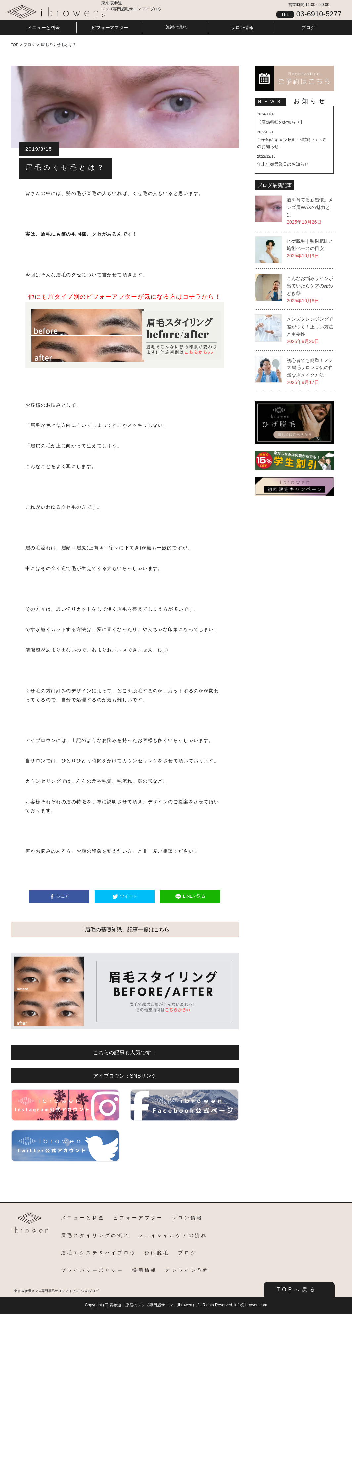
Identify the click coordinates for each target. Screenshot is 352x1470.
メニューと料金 (43, 27)
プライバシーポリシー (92, 1270)
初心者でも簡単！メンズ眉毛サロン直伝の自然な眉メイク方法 (310, 368)
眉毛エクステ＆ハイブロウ (98, 1252)
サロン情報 (242, 27)
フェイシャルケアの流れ (172, 1235)
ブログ (308, 27)
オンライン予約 (187, 1270)
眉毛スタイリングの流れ (95, 1235)
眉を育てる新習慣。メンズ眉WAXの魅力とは (310, 207)
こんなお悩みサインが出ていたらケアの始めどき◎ (310, 286)
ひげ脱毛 (157, 1252)
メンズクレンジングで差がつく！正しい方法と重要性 (310, 326)
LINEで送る (194, 896)
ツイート (128, 896)
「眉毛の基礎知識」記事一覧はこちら (125, 929)
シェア (62, 896)
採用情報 (144, 1270)
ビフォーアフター (109, 27)
